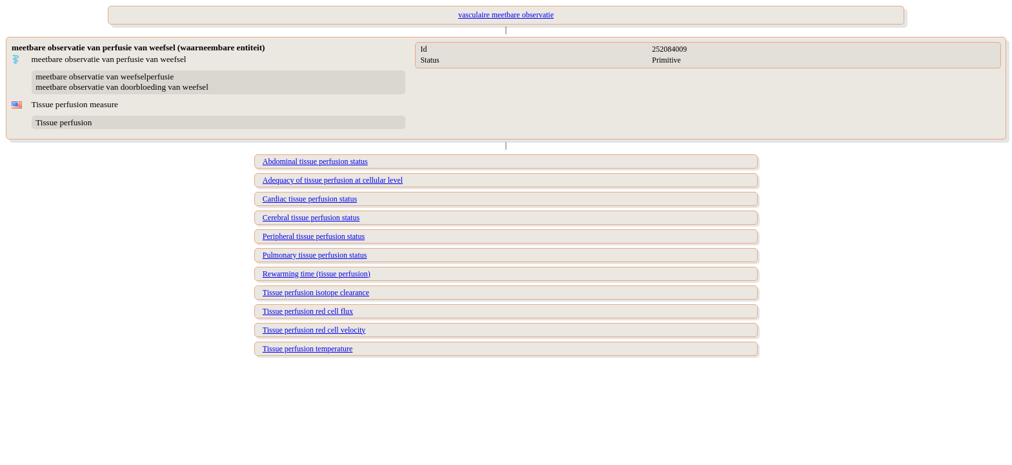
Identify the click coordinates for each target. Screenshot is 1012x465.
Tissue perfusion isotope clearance (316, 292)
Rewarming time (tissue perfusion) (316, 273)
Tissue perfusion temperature (308, 348)
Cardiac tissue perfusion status (310, 198)
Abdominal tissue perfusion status (315, 161)
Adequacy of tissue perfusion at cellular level (333, 180)
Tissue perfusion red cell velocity (314, 330)
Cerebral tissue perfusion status (311, 217)
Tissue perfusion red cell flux (308, 311)
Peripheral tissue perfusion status (314, 236)
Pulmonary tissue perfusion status (315, 255)
